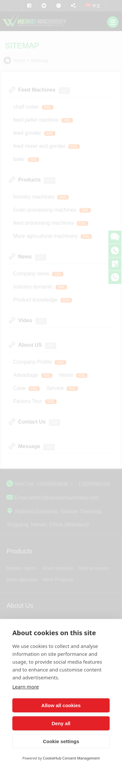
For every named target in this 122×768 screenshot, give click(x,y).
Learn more (25, 686)
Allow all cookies (61, 705)
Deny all (61, 723)
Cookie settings (61, 741)
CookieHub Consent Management (71, 758)
